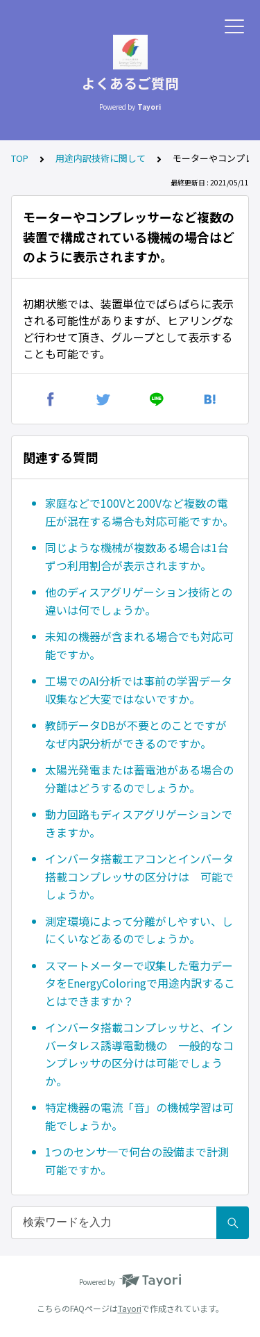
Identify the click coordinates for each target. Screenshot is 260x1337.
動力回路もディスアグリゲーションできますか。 (138, 823)
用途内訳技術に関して (100, 158)
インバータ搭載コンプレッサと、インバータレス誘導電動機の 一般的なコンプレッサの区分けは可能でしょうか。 (139, 1054)
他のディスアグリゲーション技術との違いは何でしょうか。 (138, 600)
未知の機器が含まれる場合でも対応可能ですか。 (139, 645)
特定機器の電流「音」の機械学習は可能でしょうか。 (139, 1116)
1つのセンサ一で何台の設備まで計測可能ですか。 (137, 1160)
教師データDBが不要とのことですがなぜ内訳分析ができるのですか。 (136, 734)
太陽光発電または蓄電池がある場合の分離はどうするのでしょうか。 (139, 778)
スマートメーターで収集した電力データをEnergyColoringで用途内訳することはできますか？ (140, 983)
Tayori (129, 1308)
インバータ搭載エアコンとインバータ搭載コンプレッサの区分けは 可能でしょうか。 (139, 876)
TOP (19, 158)
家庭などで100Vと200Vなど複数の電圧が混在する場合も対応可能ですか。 (139, 512)
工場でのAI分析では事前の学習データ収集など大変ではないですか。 (138, 689)
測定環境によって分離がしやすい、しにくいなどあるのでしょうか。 (139, 930)
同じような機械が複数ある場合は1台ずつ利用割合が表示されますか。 (137, 556)
